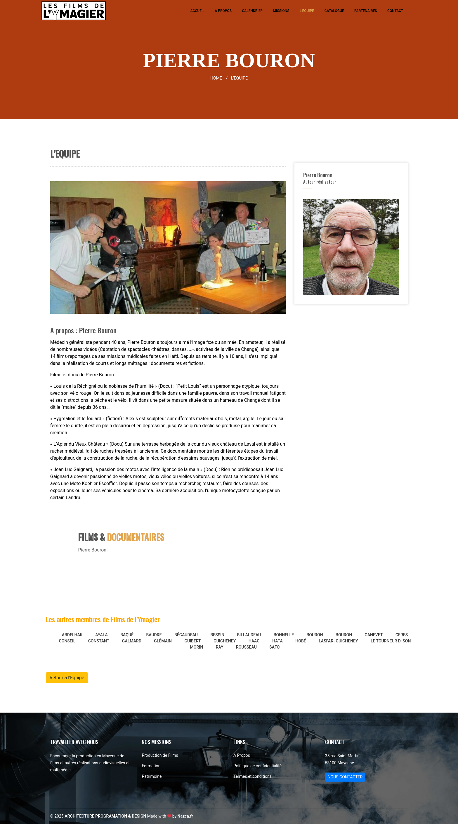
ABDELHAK (72, 634)
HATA (277, 641)
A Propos (223, 11)
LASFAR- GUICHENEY (338, 641)
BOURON (344, 634)
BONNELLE (284, 634)
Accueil (197, 11)
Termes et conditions (252, 776)
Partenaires (365, 11)
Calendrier (252, 11)
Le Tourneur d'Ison (391, 641)
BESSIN (217, 634)
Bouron (315, 634)
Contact (395, 11)
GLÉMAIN (163, 641)
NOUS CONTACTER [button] (345, 777)
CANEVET (374, 634)
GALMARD (131, 641)
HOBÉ (300, 641)
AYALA (101, 634)
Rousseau (246, 647)
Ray (219, 647)
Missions (281, 11)
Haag (254, 641)
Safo (274, 647)
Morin (196, 647)
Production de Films (160, 755)
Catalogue (334, 11)
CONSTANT (99, 641)
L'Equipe (307, 11)
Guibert (192, 641)
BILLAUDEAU (249, 634)
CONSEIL (67, 641)
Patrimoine (152, 776)
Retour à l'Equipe (67, 677)
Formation (151, 765)
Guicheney (225, 641)
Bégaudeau (186, 634)
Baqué (126, 634)
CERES (401, 634)
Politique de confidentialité (257, 765)
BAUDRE (154, 634)
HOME (220, 78)
